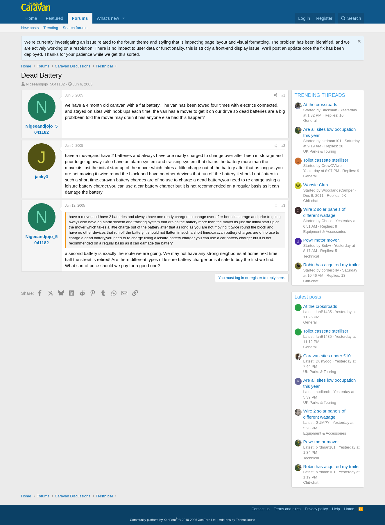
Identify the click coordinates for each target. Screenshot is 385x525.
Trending (50, 28)
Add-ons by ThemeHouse (237, 520)
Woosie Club (315, 184)
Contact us (260, 509)
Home (31, 18)
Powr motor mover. (321, 240)
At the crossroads (320, 104)
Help (336, 509)
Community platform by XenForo (173, 520)
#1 (283, 95)
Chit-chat (310, 201)
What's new (108, 18)
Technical (311, 256)
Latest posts (308, 297)
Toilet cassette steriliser (325, 160)
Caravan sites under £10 (327, 355)
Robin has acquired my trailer (331, 264)
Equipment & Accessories (324, 231)
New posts (30, 28)
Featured (54, 18)
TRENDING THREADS (320, 95)
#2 (283, 146)
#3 (283, 205)
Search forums (75, 28)
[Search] (351, 18)
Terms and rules (287, 509)
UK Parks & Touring (319, 151)
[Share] (275, 95)
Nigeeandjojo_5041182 (45, 84)
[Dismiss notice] (358, 42)
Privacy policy (316, 509)
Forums (80, 18)
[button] (124, 18)
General (310, 120)
